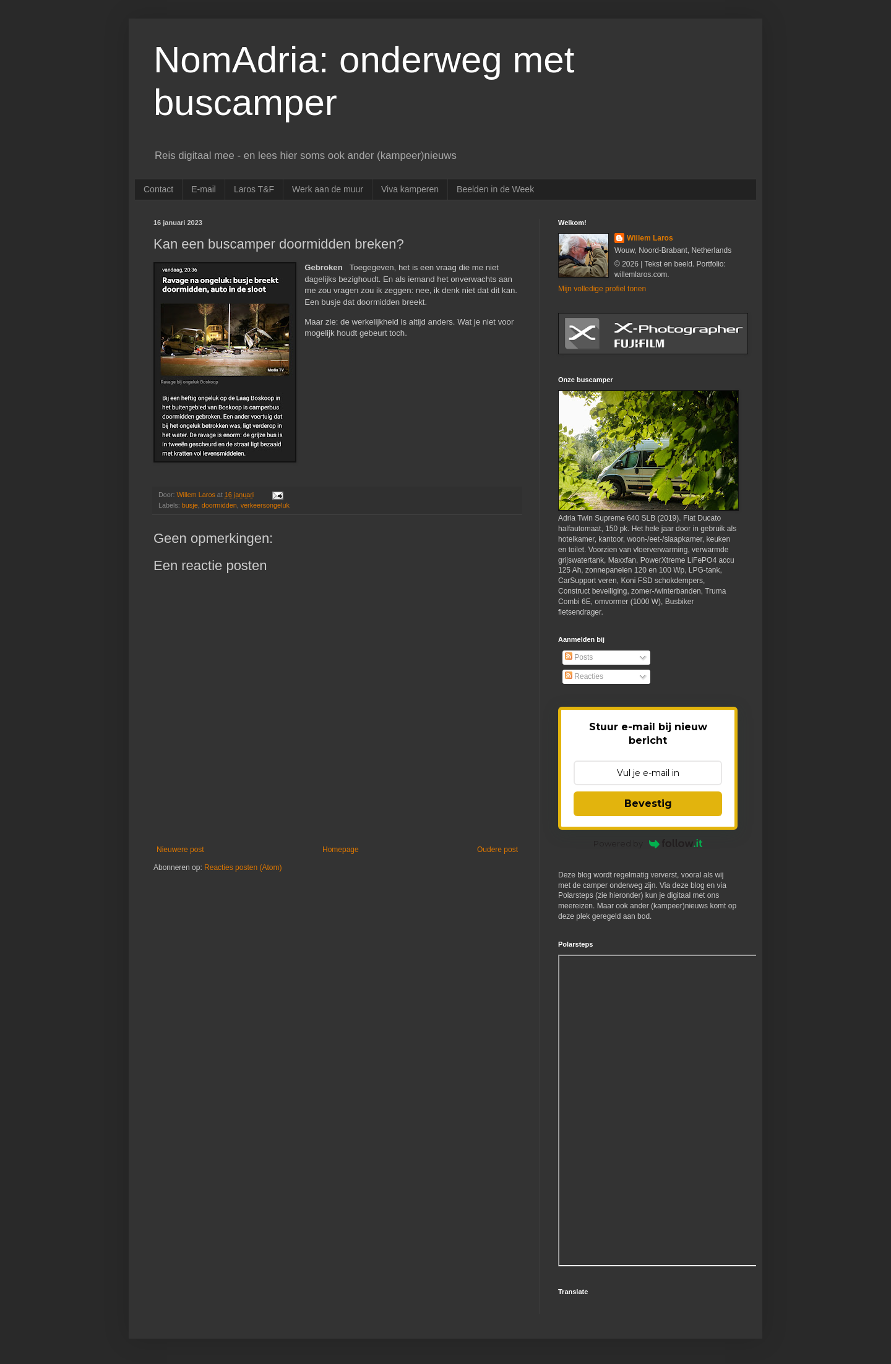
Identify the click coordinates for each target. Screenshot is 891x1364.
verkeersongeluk (265, 505)
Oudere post (497, 849)
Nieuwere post (180, 849)
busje (190, 505)
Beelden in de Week (495, 189)
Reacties (584, 676)
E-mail (203, 189)
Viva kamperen (410, 189)
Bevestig (648, 803)
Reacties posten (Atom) (243, 867)
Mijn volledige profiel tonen (602, 288)
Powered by (648, 843)
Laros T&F (254, 189)
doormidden (219, 505)
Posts (579, 657)
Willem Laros (650, 238)
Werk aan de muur (327, 189)
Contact (158, 189)
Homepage (340, 849)
